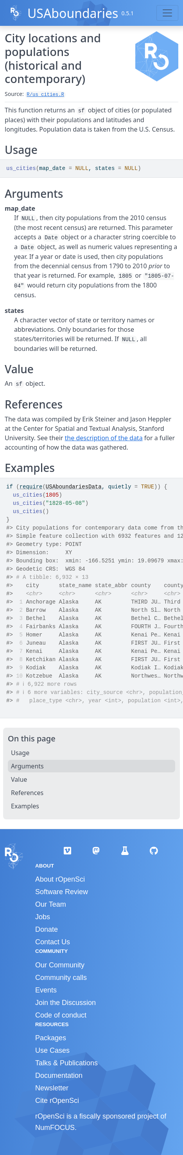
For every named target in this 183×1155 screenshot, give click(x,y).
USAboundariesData (74, 487)
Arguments (27, 766)
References (27, 792)
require (31, 487)
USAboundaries (72, 13)
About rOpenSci (60, 879)
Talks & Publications (66, 1063)
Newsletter (51, 1088)
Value (19, 779)
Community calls (61, 977)
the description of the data (104, 438)
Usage (20, 752)
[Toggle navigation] (167, 13)
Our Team (50, 904)
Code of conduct (60, 1015)
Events (46, 990)
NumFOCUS (55, 1128)
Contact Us (52, 942)
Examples (25, 806)
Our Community (59, 965)
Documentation (59, 1075)
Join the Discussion (65, 1003)
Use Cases (52, 1050)
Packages (50, 1038)
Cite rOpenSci (57, 1100)
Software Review (61, 892)
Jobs (42, 917)
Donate (46, 929)
